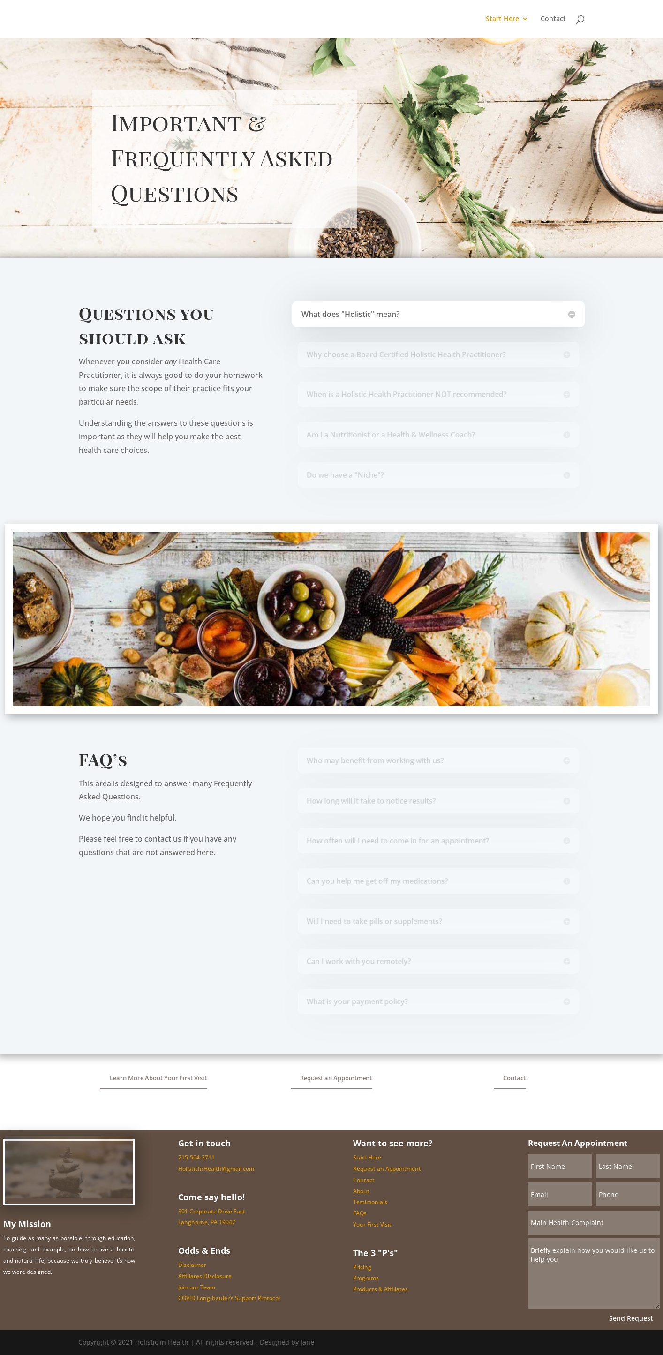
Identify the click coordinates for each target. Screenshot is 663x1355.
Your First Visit (372, 1224)
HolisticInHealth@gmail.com (216, 1169)
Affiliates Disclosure (205, 1276)
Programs (366, 1278)
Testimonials (370, 1202)
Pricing (362, 1267)
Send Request (631, 1318)
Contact (553, 19)
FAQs (360, 1213)
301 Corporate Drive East (211, 1211)
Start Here (502, 19)
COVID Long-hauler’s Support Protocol (229, 1298)
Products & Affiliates (380, 1289)
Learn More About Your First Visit (158, 1078)
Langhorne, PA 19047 (206, 1222)
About (361, 1191)
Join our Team (196, 1287)
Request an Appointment (336, 1078)
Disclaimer (192, 1265)
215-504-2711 (196, 1157)
